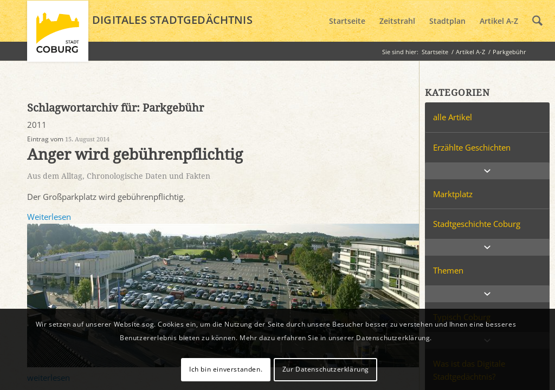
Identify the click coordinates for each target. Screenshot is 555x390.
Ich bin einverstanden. (225, 369)
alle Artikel (452, 117)
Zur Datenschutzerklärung (325, 369)
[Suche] (537, 21)
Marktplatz (453, 193)
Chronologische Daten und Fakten (148, 176)
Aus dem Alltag (54, 176)
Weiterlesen (49, 216)
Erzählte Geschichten (472, 147)
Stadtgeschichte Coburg (476, 223)
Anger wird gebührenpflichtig (135, 155)
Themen (448, 270)
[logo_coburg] (57, 36)
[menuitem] (347, 21)
